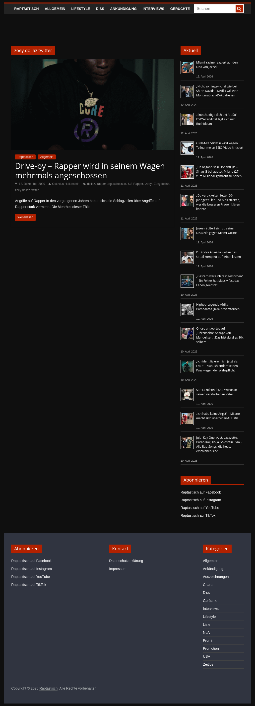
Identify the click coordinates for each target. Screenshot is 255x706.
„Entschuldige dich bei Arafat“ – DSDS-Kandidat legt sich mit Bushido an (217, 119)
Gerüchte (180, 9)
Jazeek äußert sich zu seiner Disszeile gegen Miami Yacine (216, 230)
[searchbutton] (239, 8)
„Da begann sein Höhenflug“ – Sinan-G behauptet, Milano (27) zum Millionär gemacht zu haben (219, 171)
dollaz (91, 184)
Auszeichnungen (216, 577)
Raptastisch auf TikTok (198, 515)
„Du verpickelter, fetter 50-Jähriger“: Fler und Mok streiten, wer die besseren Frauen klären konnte (218, 202)
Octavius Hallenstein (65, 184)
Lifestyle (80, 9)
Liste (206, 625)
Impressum (117, 569)
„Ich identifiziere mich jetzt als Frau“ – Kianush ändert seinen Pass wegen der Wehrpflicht (217, 365)
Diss (100, 9)
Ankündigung (123, 9)
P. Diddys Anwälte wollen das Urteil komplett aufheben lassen (218, 254)
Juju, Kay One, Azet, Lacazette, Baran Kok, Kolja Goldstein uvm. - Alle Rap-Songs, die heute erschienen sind (219, 444)
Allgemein (55, 9)
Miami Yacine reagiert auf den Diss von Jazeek (217, 64)
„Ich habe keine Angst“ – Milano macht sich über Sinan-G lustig (218, 416)
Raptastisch (26, 9)
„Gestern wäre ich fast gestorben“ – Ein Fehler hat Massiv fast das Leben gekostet (219, 280)
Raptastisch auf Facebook (201, 492)
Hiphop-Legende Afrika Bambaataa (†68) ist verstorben (218, 306)
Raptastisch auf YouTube (200, 508)
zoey (148, 184)
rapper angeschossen (111, 184)
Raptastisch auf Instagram (201, 500)
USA (206, 656)
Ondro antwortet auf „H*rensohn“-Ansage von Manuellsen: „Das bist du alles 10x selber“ (220, 335)
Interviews (153, 9)
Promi (207, 640)
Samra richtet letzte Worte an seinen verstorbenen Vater (216, 392)
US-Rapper (135, 184)
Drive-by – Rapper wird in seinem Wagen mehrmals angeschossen (90, 170)
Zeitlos (208, 664)
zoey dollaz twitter (27, 190)
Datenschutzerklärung (126, 561)
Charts (208, 585)
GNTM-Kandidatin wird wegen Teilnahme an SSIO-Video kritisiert (219, 145)
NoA (206, 633)
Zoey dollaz (161, 184)
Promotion (211, 648)
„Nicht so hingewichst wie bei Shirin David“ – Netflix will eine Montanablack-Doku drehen (217, 90)
